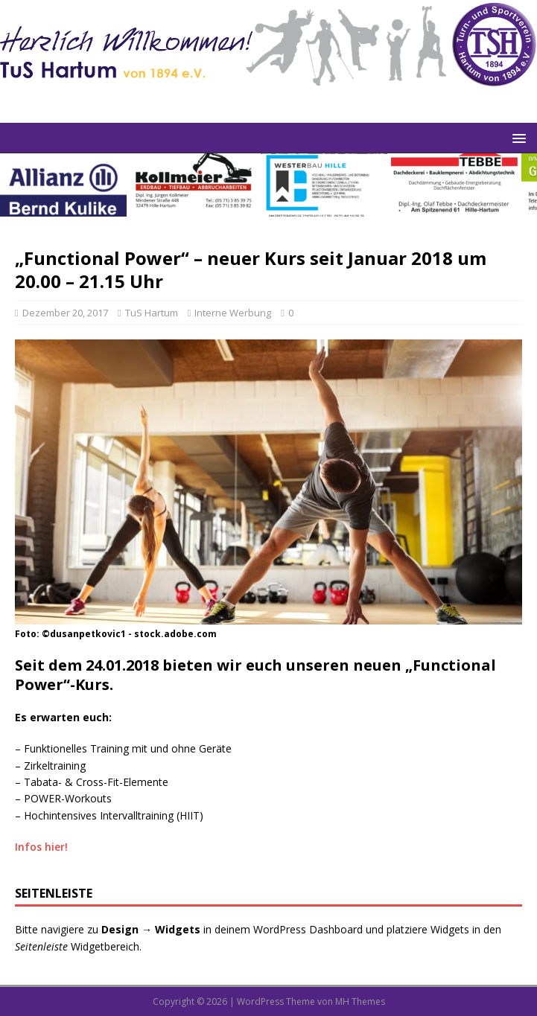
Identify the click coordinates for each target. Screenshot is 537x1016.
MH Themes (360, 1001)
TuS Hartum (151, 312)
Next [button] (518, 181)
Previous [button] (18, 181)
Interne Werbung (232, 312)
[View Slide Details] (63, 185)
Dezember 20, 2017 (65, 312)
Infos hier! (41, 847)
